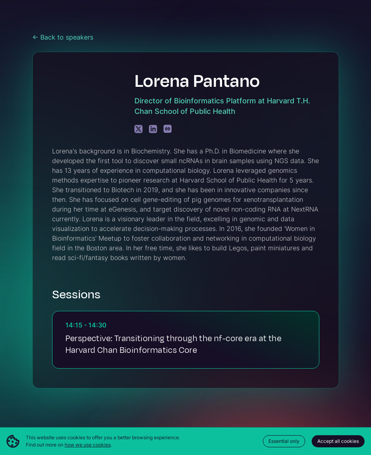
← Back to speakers (62, 37)
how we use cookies (88, 445)
